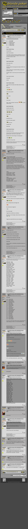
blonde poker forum (6, 24)
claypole (3, 330)
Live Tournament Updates (9, 26)
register (3, 10)
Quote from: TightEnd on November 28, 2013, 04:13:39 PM (14, 378)
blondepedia (9, 6)
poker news (4, 6)
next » (25, 28)
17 (14, 30)
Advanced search (8, 19)
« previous (24, 27)
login (9, 9)
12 (8, 30)
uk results (25, 6)
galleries (3, 7)
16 (13, 30)
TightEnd (3, 35)
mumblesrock (4, 447)
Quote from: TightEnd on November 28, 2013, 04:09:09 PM (14, 333)
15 (12, 30)
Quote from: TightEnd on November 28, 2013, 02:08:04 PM (14, 365)
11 (7, 30)
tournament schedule (19, 6)
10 (6, 30)
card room (13, 6)
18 (15, 30)
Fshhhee (3, 375)
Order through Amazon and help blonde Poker (19, 9)
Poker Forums (6, 25)
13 (9, 30)
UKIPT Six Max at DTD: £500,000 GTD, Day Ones (7, 28)
